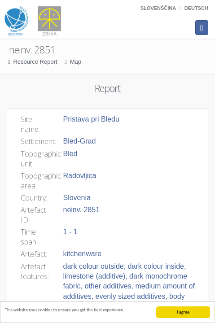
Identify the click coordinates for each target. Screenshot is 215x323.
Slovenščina (158, 8)
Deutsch (196, 8)
